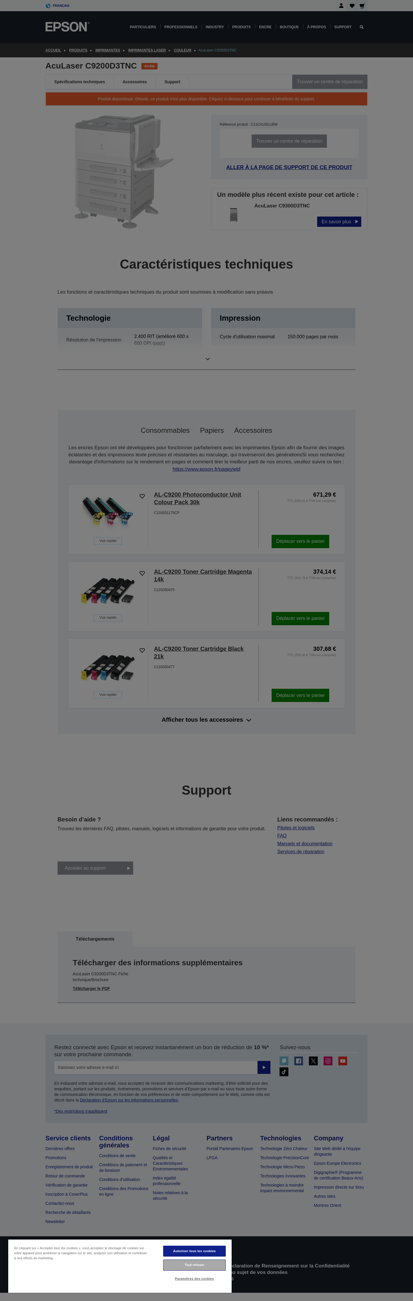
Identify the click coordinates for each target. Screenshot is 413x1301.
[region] (120, 1266)
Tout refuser (194, 1265)
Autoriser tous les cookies (194, 1251)
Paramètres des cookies (194, 1278)
